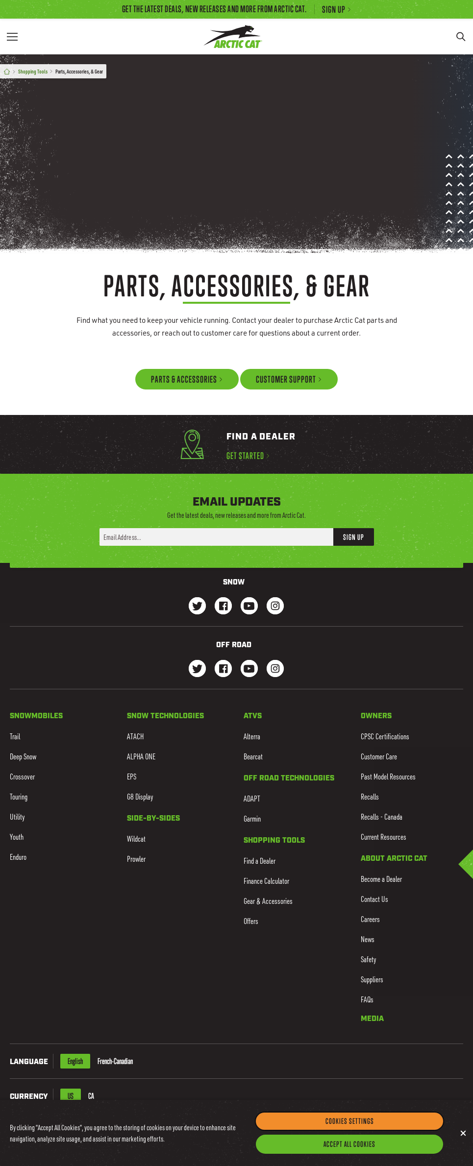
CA (91, 1096)
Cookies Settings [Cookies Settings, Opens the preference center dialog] (349, 1137)
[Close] (463, 1149)
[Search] (460, 36)
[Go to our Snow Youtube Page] (249, 606)
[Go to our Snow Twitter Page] (197, 606)
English (75, 1061)
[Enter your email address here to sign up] (216, 537)
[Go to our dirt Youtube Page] (249, 669)
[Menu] (12, 36)
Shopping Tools (33, 71)
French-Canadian (115, 1061)
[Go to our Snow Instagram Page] (275, 606)
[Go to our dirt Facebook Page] (223, 669)
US (71, 1096)
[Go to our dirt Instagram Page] (197, 669)
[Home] (6, 71)
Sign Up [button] (353, 536)
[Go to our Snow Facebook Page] (223, 606)
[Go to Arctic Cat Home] (233, 36)
